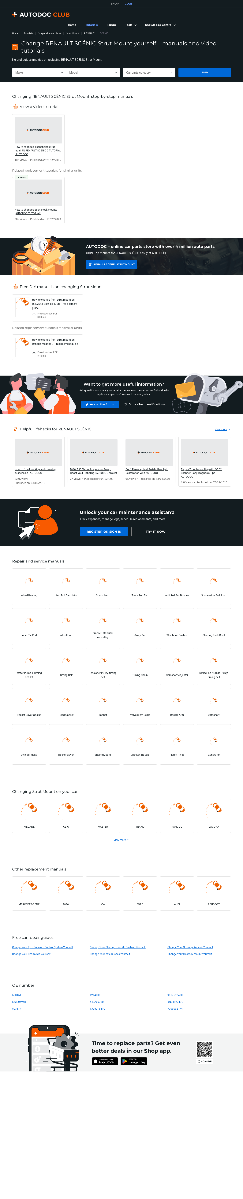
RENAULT (89, 33)
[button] (130, 25)
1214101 (95, 995)
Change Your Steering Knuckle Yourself (190, 947)
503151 (16, 995)
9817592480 (175, 995)
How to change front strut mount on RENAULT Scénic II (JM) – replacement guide (54, 304)
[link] (72, 25)
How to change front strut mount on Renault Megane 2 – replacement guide (55, 342)
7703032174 (175, 1008)
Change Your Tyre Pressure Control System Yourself (42, 947)
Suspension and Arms (49, 33)
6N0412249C (175, 1002)
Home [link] (15, 33)
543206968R (20, 1002)
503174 (16, 1008)
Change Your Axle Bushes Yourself (110, 954)
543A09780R (97, 1002)
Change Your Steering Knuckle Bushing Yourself (118, 947)
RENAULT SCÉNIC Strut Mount (114, 264)
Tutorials (28, 33)
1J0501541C (97, 1008)
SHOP (115, 3)
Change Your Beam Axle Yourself (31, 954)
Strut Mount (72, 33)
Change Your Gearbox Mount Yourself (189, 954)
